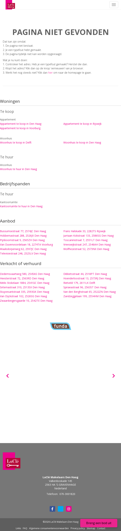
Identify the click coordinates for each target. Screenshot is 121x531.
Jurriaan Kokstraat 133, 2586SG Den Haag (88, 235)
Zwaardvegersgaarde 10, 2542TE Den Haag (26, 300)
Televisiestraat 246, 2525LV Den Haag (23, 253)
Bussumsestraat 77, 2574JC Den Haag (23, 231)
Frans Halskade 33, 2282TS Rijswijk (84, 231)
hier (50, 72)
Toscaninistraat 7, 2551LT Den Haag (85, 240)
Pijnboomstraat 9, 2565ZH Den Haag (22, 240)
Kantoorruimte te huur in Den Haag (21, 206)
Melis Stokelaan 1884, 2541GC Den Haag (24, 283)
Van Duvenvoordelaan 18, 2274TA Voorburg (26, 244)
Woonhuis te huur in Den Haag (18, 169)
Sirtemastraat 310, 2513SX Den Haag (22, 287)
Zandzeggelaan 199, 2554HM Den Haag (87, 296)
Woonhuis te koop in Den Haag (82, 142)
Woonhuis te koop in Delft (16, 142)
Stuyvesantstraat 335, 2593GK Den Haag (24, 291)
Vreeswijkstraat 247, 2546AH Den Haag (87, 244)
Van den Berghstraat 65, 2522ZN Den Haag (89, 291)
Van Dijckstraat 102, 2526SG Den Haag (23, 296)
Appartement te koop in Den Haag (20, 123)
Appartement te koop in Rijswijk (82, 123)
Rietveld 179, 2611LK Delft (79, 283)
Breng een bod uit (98, 523)
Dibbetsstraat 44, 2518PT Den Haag (85, 274)
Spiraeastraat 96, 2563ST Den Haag (84, 287)
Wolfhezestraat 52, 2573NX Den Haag (86, 249)
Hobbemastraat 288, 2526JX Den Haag (23, 235)
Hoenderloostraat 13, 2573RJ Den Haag (87, 278)
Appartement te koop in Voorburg (20, 128)
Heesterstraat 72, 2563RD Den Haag (22, 278)
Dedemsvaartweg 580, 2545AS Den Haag (25, 274)
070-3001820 (67, 494)
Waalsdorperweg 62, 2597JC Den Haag (23, 249)
